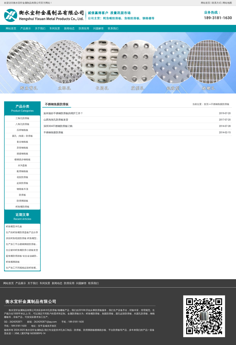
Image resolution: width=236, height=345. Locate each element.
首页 (206, 104)
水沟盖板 (22, 165)
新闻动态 (69, 28)
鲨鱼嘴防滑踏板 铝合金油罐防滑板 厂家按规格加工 (23, 256)
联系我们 (113, 28)
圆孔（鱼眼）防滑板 (22, 136)
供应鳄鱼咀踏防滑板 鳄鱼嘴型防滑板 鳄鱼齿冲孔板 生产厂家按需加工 (23, 238)
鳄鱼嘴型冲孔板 (14, 226)
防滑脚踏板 (22, 200)
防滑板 (22, 195)
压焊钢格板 (22, 130)
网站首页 (205, 2)
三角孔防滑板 (22, 118)
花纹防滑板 (22, 177)
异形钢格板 (22, 147)
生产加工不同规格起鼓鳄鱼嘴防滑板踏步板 (23, 267)
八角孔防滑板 (22, 124)
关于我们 (40, 28)
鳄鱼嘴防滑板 (22, 206)
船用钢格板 (22, 171)
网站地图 (227, 2)
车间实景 (54, 28)
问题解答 (98, 28)
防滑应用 (84, 28)
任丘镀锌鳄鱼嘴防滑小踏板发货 (22, 250)
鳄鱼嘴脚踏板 (13, 262)
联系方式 (216, 2)
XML (17, 333)
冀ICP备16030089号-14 (33, 333)
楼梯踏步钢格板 (22, 159)
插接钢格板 (22, 153)
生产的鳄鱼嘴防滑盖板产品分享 (22, 232)
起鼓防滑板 (22, 183)
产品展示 (25, 28)
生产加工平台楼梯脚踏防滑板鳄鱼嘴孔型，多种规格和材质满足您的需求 (23, 244)
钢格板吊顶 (22, 189)
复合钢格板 (22, 141)
